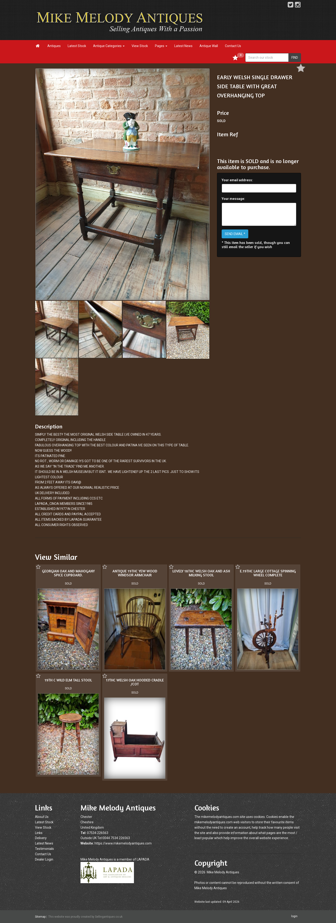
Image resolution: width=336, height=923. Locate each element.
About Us (42, 817)
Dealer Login (44, 859)
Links (38, 833)
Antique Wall (209, 46)
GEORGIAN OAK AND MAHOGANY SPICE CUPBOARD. (68, 573)
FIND (294, 57)
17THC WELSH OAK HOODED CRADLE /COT (135, 682)
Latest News (183, 46)
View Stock (140, 46)
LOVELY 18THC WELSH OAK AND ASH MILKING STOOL (201, 573)
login (294, 916)
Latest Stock (77, 46)
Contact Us (233, 46)
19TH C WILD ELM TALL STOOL (68, 680)
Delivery (41, 838)
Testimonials (44, 849)
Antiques (54, 46)
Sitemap (40, 916)
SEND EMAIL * (235, 234)
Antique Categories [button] (109, 46)
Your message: (233, 199)
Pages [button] (161, 46)
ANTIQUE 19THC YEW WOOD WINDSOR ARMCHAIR (134, 573)
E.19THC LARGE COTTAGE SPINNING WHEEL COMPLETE (268, 573)
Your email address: (237, 180)
